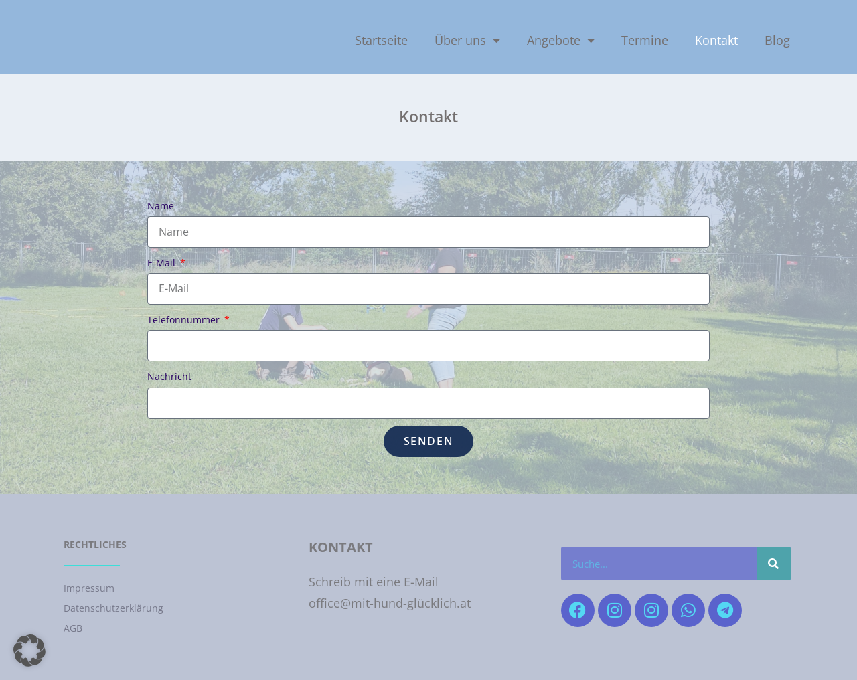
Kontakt (716, 40)
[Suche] (774, 563)
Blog (777, 40)
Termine (644, 40)
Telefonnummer (184, 319)
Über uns (467, 40)
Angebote (561, 40)
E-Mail (162, 262)
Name (160, 205)
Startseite (381, 40)
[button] (29, 650)
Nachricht (169, 376)
